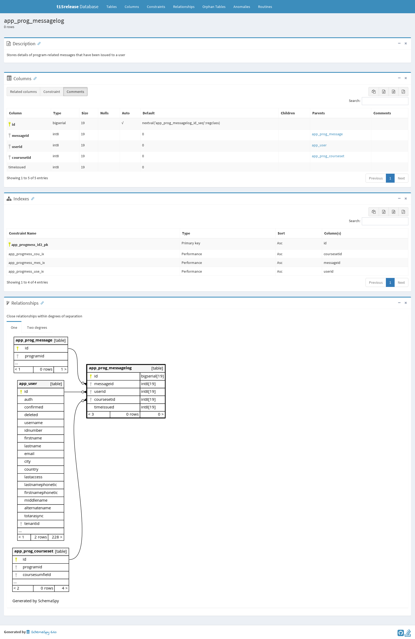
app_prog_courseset (328, 156)
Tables (113, 6)
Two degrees (37, 327)
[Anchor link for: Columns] (33, 78)
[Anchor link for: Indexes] (31, 198)
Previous (376, 178)
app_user (319, 145)
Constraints (156, 6)
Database (77, 6)
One (14, 327)
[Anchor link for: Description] (37, 43)
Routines (265, 6)
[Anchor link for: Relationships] (41, 302)
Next (401, 178)
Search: (378, 101)
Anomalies (241, 6)
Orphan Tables (213, 6)
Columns (132, 6)
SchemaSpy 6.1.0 (41, 632)
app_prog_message (327, 134)
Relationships (184, 6)
